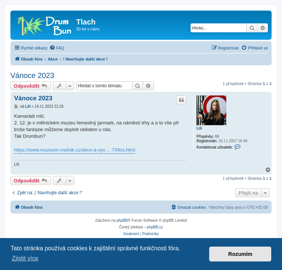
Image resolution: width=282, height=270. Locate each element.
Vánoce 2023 (32, 75)
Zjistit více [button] (25, 258)
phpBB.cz (155, 227)
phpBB (122, 220)
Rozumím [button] (240, 254)
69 (217, 136)
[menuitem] (56, 47)
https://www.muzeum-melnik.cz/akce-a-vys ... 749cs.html (74, 150)
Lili (199, 128)
